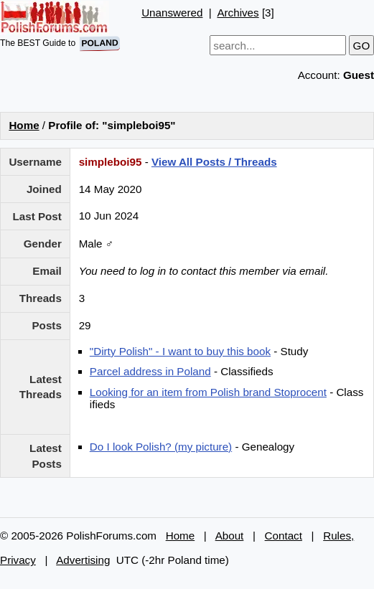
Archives (237, 12)
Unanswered (171, 12)
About (229, 535)
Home (24, 125)
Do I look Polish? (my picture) (161, 446)
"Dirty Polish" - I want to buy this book (180, 351)
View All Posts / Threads (214, 162)
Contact (283, 535)
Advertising (83, 560)
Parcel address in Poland (150, 371)
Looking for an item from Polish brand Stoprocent (208, 392)
